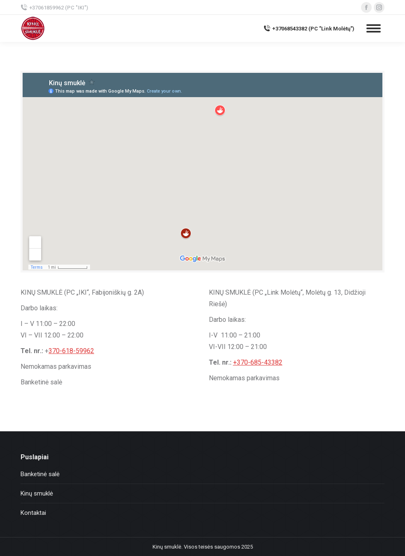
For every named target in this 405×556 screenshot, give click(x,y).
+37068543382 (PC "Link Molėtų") (309, 28)
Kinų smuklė (37, 493)
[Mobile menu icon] (373, 28)
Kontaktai (33, 512)
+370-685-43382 (257, 362)
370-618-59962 (71, 351)
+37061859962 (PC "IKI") (54, 7)
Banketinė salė (40, 474)
